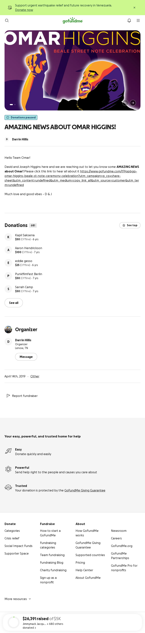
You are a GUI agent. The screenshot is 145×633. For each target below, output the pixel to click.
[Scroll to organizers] (7, 139)
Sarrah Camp (24, 287)
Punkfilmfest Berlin (28, 274)
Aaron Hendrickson (28, 248)
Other (34, 376)
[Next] (133, 103)
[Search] (7, 20)
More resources (18, 599)
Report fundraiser (22, 396)
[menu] (138, 20)
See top (129, 225)
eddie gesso (23, 261)
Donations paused (21, 117)
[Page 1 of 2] (11, 104)
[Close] (134, 8)
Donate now (24, 10)
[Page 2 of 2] (14, 104)
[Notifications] (129, 20)
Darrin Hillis (23, 340)
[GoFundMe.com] (73, 20)
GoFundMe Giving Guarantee (84, 490)
